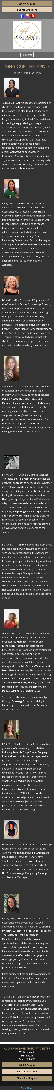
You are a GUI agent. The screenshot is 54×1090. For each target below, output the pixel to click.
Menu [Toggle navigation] (27, 54)
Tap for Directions (27, 9)
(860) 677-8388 (27, 3)
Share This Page (26, 1078)
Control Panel (27, 1088)
